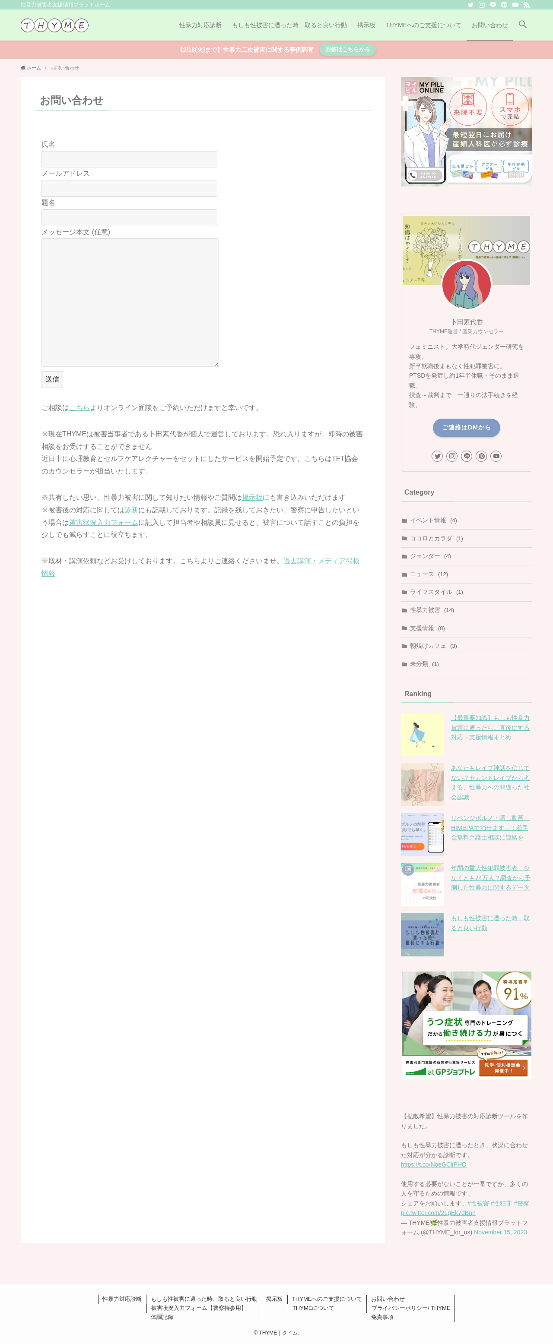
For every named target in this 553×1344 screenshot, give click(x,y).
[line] (493, 4)
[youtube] (515, 4)
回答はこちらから (347, 49)
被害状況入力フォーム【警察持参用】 (199, 1308)
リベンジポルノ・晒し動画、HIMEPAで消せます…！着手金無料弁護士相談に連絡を (490, 827)
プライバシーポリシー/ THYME (411, 1308)
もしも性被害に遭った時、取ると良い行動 (204, 1299)
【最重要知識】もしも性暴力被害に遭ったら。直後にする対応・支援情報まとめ (490, 727)
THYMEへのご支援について (327, 1299)
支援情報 (427, 628)
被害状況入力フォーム (103, 522)
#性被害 (478, 1203)
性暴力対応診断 (122, 1299)
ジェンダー (430, 555)
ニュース (429, 574)
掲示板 (252, 497)
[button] (522, 25)
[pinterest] (504, 4)
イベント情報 (433, 520)
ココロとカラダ (436, 538)
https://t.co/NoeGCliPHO (434, 1164)
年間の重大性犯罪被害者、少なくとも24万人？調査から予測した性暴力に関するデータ (491, 877)
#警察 (521, 1203)
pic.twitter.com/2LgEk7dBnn (438, 1212)
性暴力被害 (432, 609)
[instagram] (481, 4)
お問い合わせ (388, 1299)
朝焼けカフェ (433, 645)
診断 (131, 510)
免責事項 (382, 1317)
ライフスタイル (436, 591)
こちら (79, 407)
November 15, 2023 (500, 1232)
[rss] (526, 4)
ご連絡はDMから (466, 427)
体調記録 (162, 1317)
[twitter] (470, 4)
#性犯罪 (501, 1203)
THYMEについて (313, 1308)
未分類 (424, 663)
